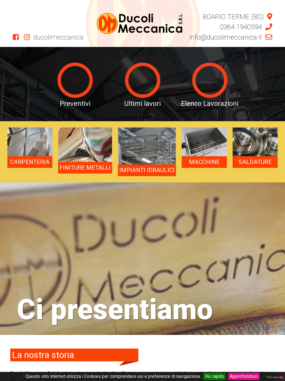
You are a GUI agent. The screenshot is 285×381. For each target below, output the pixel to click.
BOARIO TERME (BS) (237, 17)
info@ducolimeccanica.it (230, 37)
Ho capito (214, 376)
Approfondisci (244, 376)
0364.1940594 (246, 27)
